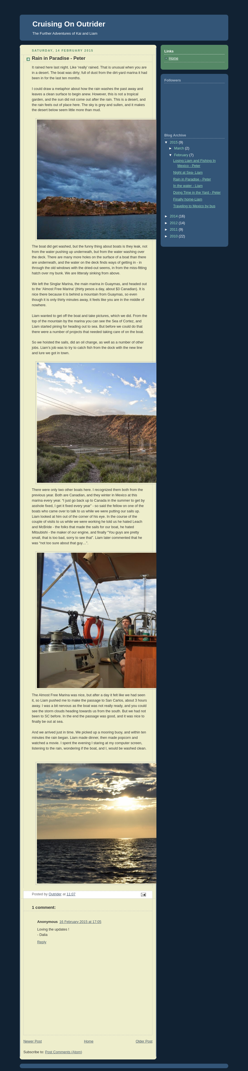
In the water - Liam (188, 186)
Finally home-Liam (187, 199)
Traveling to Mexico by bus (194, 206)
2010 (174, 236)
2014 (174, 216)
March (179, 148)
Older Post (144, 1041)
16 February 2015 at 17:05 (80, 922)
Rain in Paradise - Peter (192, 179)
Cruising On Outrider (68, 24)
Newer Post (32, 1041)
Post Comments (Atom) (63, 1052)
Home (89, 1041)
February (181, 155)
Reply (41, 942)
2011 (174, 230)
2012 (174, 223)
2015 (174, 142)
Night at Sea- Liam (188, 173)
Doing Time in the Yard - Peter (197, 193)
